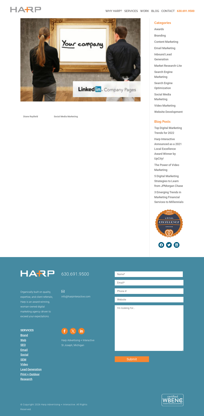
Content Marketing (166, 41)
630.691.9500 (185, 11)
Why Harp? (113, 11)
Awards (159, 29)
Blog (155, 11)
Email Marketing (164, 48)
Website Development (168, 111)
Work (144, 11)
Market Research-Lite (168, 65)
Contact (168, 11)
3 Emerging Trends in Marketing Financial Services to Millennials (168, 197)
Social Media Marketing (66, 116)
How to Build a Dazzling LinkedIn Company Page (67, 109)
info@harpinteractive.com (75, 296)
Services (131, 11)
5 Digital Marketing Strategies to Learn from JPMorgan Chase (168, 180)
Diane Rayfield (30, 116)
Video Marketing (164, 105)
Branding (160, 35)
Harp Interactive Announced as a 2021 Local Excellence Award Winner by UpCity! (168, 148)
